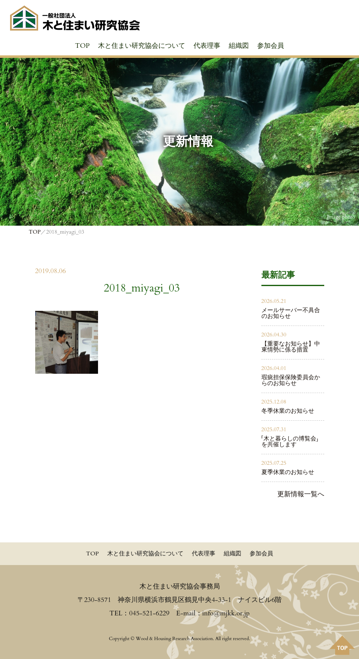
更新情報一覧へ (300, 494)
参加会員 (270, 45)
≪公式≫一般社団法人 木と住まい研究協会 (75, 18)
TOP (82, 45)
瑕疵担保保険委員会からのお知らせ (290, 380)
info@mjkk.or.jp (226, 613)
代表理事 (207, 45)
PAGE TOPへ (342, 645)
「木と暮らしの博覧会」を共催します (289, 441)
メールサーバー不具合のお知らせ (290, 313)
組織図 (239, 45)
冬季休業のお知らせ (287, 411)
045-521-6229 (149, 613)
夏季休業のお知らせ (287, 472)
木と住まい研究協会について (141, 45)
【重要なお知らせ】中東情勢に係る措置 (290, 347)
